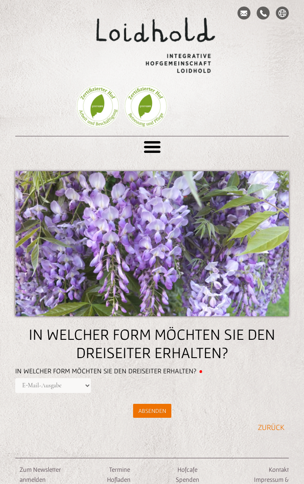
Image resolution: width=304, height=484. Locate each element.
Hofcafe (187, 469)
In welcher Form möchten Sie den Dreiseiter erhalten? (109, 371)
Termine (119, 469)
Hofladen (118, 479)
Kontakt (279, 469)
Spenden (187, 479)
